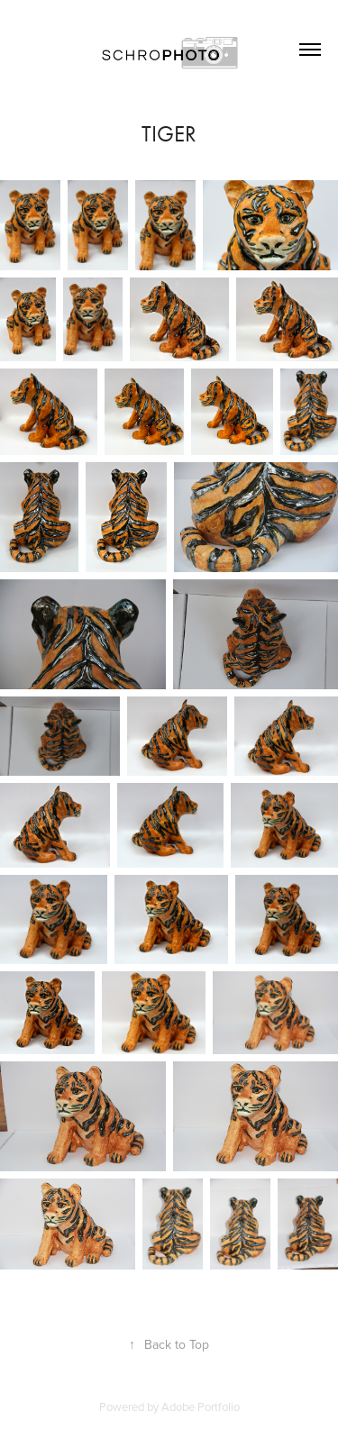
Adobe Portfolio (200, 1406)
